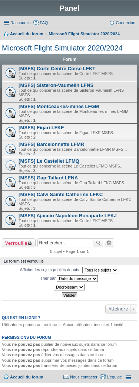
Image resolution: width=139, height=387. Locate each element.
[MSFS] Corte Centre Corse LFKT (57, 68)
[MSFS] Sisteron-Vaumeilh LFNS (56, 85)
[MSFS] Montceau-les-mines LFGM (59, 106)
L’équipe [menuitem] (114, 377)
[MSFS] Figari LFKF (41, 127)
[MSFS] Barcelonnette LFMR (51, 144)
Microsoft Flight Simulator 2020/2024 (62, 48)
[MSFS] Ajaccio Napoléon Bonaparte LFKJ (68, 215)
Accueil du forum (26, 377)
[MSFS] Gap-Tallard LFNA (48, 178)
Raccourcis (20, 22)
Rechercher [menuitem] (132, 35)
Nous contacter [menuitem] (83, 377)
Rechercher (98, 242)
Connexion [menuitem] (125, 22)
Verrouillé (16, 243)
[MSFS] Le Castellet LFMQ (49, 161)
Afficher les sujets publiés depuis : (69, 270)
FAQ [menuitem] (44, 22)
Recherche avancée (109, 242)
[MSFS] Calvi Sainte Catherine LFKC (61, 194)
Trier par (69, 278)
